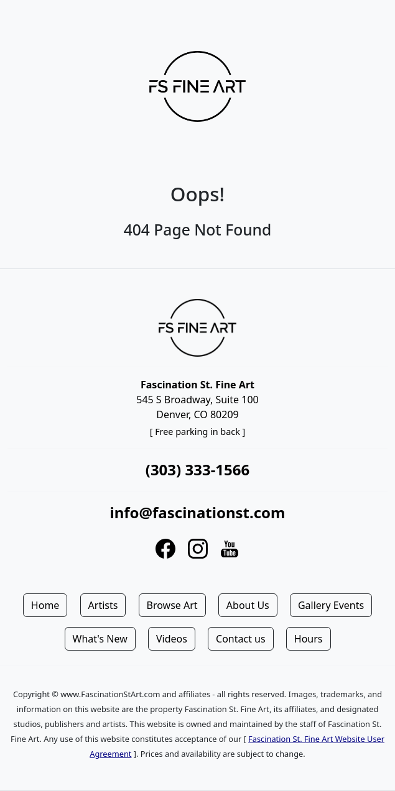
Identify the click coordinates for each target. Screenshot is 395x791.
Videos (171, 639)
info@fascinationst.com (197, 512)
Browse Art (172, 605)
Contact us (241, 639)
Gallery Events (331, 605)
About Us (247, 605)
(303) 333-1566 (197, 469)
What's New (100, 639)
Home (45, 605)
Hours (308, 639)
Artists (103, 605)
